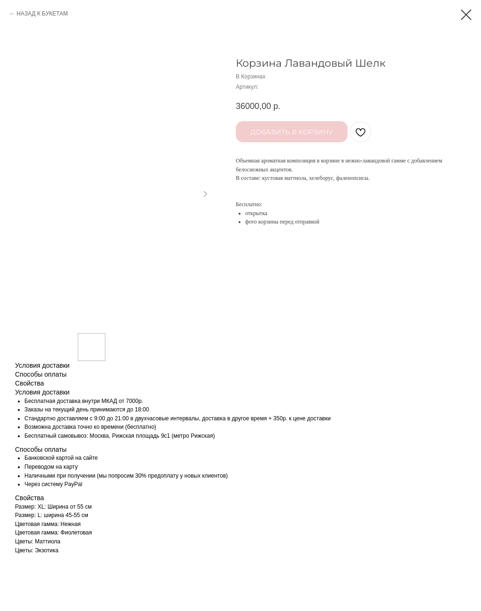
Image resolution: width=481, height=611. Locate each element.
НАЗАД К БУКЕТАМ (42, 13)
